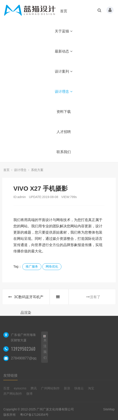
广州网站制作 (50, 388)
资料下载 (64, 112)
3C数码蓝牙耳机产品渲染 (25, 300)
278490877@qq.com (27, 358)
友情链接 (10, 375)
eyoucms (20, 388)
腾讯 (34, 388)
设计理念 (63, 91)
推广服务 (32, 266)
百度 (6, 388)
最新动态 (63, 51)
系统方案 (37, 170)
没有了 (93, 297)
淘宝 (91, 388)
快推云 (79, 388)
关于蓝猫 (63, 31)
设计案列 (63, 71)
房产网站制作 (12, 393)
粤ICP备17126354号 (34, 414)
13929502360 (23, 349)
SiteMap (108, 409)
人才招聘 (64, 132)
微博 (29, 393)
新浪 (67, 388)
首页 (63, 11)
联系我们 (64, 152)
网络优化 (52, 266)
